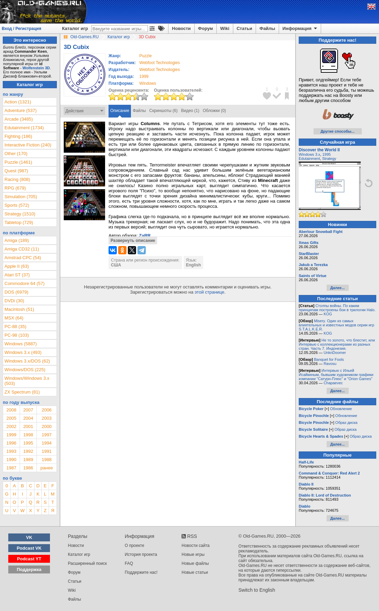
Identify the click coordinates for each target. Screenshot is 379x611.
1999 (143, 76)
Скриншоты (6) (163, 110)
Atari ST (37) (17, 274)
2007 (28, 410)
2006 (47, 410)
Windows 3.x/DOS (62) (27, 361)
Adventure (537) (20, 110)
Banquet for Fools (329, 359)
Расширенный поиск (87, 563)
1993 (11, 451)
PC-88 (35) (15, 326)
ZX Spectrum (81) (22, 392)
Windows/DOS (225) (24, 369)
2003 (47, 418)
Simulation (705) (20, 196)
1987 (11, 467)
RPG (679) (15, 188)
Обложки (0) (214, 110)
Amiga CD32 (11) (21, 249)
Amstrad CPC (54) (22, 257)
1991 (47, 451)
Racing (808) (17, 179)
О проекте (134, 545)
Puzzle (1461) (18, 162)
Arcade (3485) (18, 119)
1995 (28, 443)
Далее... (337, 288)
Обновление (341, 409)
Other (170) (15, 153)
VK (29, 537)
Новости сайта (195, 545)
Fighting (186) (18, 136)
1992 (28, 451)
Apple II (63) (16, 266)
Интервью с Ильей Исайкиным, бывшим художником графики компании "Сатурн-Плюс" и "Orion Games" (336, 374)
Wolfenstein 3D (36, 68)
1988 (47, 459)
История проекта (141, 554)
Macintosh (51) (19, 309)
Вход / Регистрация (21, 28)
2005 (11, 418)
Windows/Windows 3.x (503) (26, 381)
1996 (11, 443)
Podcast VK (29, 548)
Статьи (244, 28)
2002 (11, 426)
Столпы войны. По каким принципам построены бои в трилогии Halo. (337, 308)
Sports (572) (16, 205)
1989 (28, 459)
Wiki (224, 28)
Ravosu (330, 363)
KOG (328, 314)
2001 (28, 426)
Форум (205, 28)
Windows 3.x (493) (23, 352)
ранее (46, 467)
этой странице (209, 292)
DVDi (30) (14, 300)
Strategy (329, 158)
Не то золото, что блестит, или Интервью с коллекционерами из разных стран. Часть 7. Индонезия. (337, 344)
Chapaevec (333, 383)
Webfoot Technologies (159, 62)
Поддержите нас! (141, 572)
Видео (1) (190, 110)
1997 (47, 434)
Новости (181, 28)
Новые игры (193, 554)
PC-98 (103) (16, 335)
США (116, 265)
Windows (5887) (20, 343)
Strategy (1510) (19, 213)
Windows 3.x (309, 154)
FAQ (129, 563)
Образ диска (346, 422)
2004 (28, 418)
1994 (47, 443)
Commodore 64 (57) (24, 283)
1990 (11, 459)
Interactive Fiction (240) (27, 144)
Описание (119, 110)
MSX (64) (13, 317)
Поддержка (29, 569)
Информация (300, 28)
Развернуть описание (133, 240)
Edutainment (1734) (24, 127)
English (193, 265)
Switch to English (256, 590)
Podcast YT (29, 558)
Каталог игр (75, 28)
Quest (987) (16, 170)
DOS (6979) (16, 292)
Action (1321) (17, 101)
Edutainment (309, 158)
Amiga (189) (16, 240)
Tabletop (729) (18, 222)
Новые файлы (195, 563)
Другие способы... (337, 131)
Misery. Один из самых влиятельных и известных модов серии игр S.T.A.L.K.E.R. (336, 325)
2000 (47, 426)
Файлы (267, 28)
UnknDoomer (335, 352)
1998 (28, 434)
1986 (28, 467)
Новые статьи (195, 572)
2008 (11, 410)
